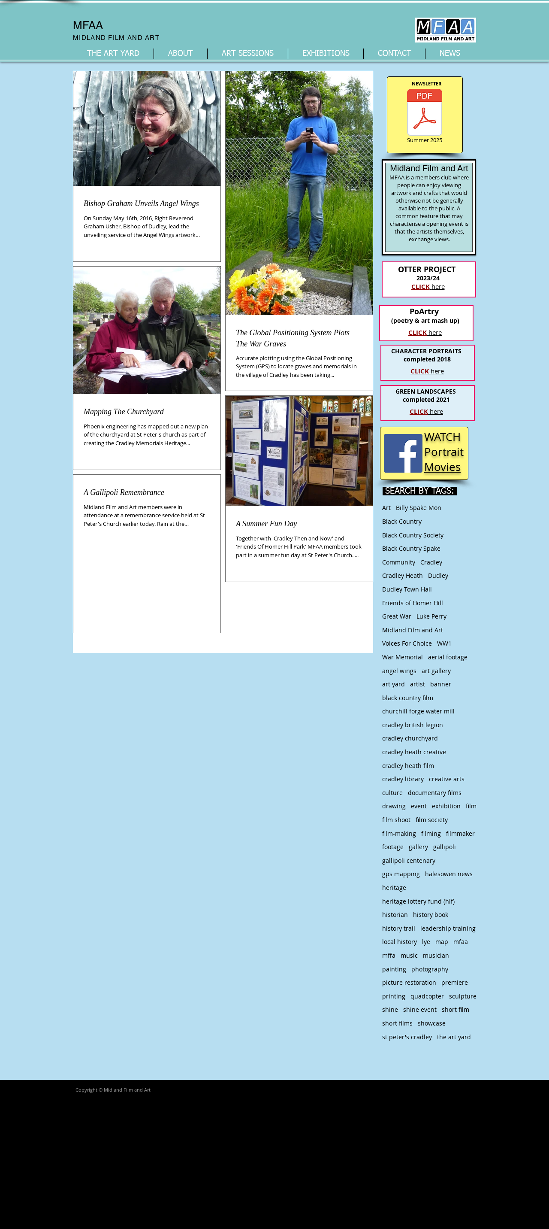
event (419, 806)
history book (430, 914)
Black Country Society (412, 535)
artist (417, 684)
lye (426, 942)
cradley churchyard (410, 738)
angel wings (399, 671)
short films (397, 1023)
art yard (393, 684)
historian (395, 914)
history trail (398, 928)
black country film (407, 698)
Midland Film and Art (412, 630)
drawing (394, 806)
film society (432, 820)
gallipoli (444, 847)
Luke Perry (431, 616)
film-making (399, 833)
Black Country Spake (411, 548)
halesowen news (449, 874)
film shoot (396, 820)
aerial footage (448, 657)
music (409, 955)
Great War (396, 616)
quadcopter (427, 996)
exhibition (446, 806)
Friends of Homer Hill (412, 603)
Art (386, 508)
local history (399, 942)
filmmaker (460, 833)
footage (393, 847)
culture (392, 793)
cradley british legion (412, 725)
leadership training (448, 928)
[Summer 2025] (424, 117)
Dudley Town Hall (407, 589)
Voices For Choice (407, 643)
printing (393, 996)
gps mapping (401, 874)
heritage (394, 887)
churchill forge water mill (418, 711)
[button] (180, 54)
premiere (454, 982)
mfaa (460, 942)
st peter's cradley (407, 1037)
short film (455, 1009)
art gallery (436, 671)
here (427, 371)
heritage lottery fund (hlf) (418, 901)
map (441, 942)
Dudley (438, 575)
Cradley (431, 562)
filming (431, 833)
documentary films (435, 793)
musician (436, 955)
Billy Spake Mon (418, 508)
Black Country (402, 521)
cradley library (403, 779)
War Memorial (402, 657)
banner (440, 684)
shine (390, 1009)
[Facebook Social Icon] (403, 453)
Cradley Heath (402, 575)
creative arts (447, 779)
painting (394, 969)
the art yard (454, 1037)
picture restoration (409, 982)
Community (398, 562)
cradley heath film (408, 766)
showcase (432, 1023)
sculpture (463, 996)
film (471, 806)
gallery (418, 847)
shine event (420, 1009)
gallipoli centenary (408, 860)
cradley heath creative (414, 752)
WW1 (444, 643)
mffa (388, 955)
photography (429, 969)
